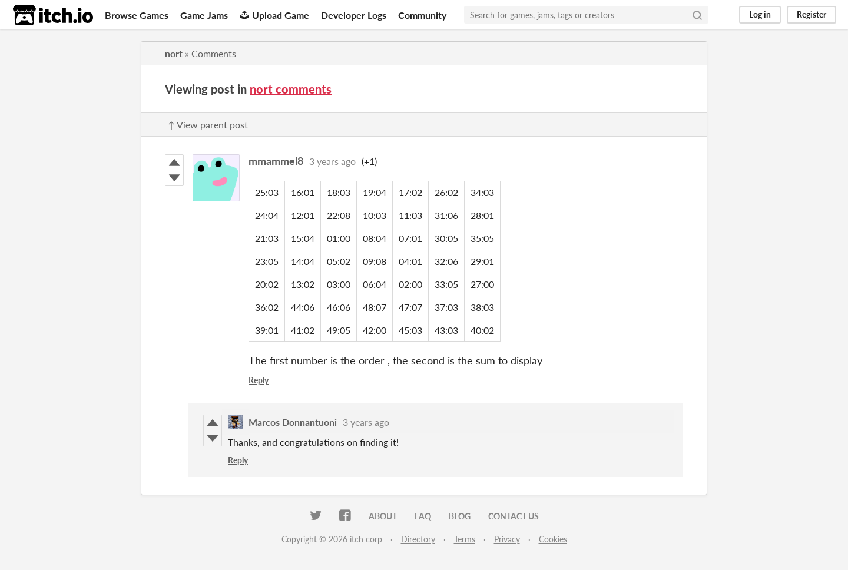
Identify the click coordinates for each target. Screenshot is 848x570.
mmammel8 (276, 160)
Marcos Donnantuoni (293, 422)
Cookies (553, 539)
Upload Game (274, 15)
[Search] (697, 15)
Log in (760, 14)
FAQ (423, 516)
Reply (259, 380)
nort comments (291, 89)
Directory (418, 539)
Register (811, 14)
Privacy (507, 539)
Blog (460, 516)
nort (174, 53)
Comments (213, 53)
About (383, 516)
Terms (464, 539)
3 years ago (332, 161)
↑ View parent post (208, 124)
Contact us (513, 516)
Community (422, 15)
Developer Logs (353, 15)
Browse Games (136, 15)
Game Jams (204, 15)
